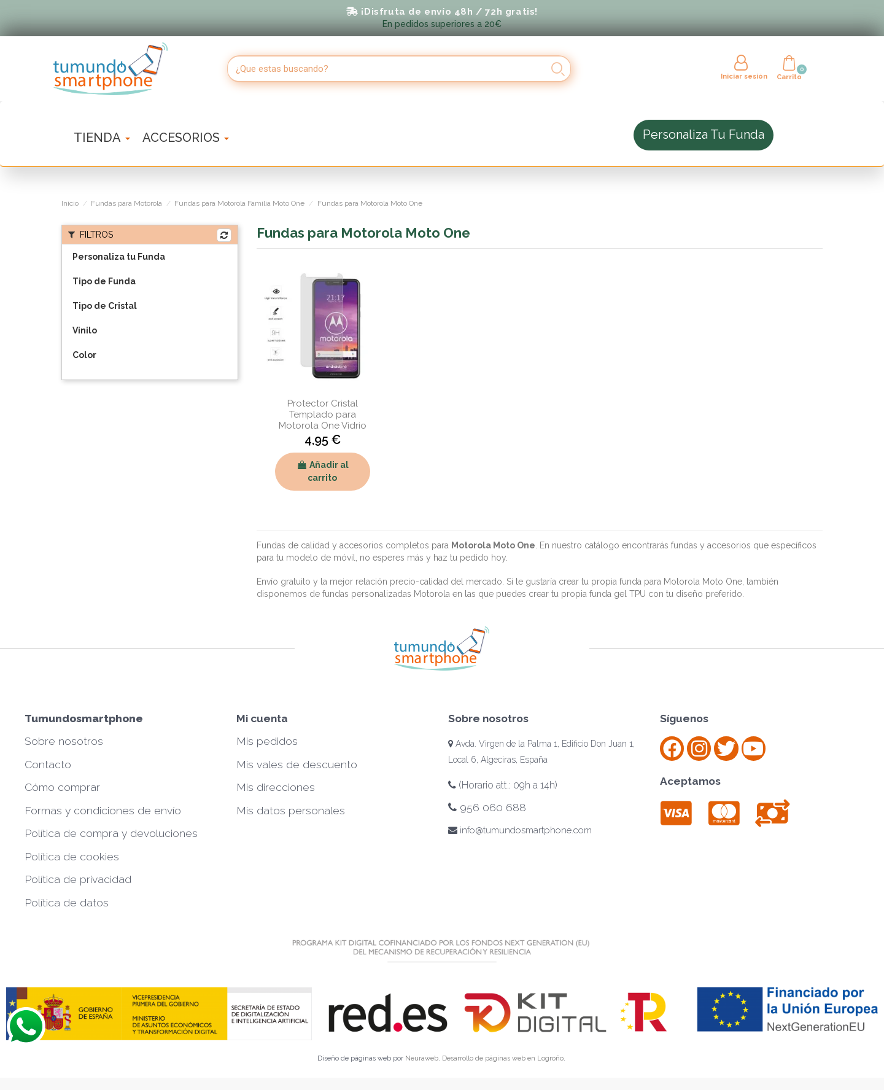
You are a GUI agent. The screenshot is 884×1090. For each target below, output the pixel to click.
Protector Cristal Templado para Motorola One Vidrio (322, 414)
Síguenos (684, 718)
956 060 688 (487, 807)
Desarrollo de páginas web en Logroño (503, 1058)
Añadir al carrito (323, 471)
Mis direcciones (275, 787)
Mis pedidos (267, 741)
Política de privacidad (78, 879)
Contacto (48, 764)
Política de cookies (72, 857)
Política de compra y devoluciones (111, 833)
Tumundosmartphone (84, 718)
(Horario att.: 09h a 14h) (502, 785)
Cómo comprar (62, 787)
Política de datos (67, 903)
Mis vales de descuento (296, 764)
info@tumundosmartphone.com (520, 830)
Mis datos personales (290, 810)
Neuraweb (421, 1058)
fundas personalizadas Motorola (385, 594)
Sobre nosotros (64, 741)
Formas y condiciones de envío (103, 810)
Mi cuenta (262, 718)
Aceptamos (690, 781)
